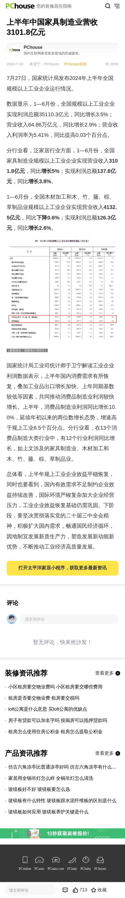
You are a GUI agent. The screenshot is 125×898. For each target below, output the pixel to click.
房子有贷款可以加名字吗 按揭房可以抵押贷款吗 (57, 720)
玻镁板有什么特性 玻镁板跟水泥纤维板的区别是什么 (62, 800)
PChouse (100, 869)
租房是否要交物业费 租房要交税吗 (43, 698)
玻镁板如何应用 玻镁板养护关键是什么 (48, 811)
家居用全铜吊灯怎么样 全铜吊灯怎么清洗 (50, 778)
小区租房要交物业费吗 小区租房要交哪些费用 (55, 686)
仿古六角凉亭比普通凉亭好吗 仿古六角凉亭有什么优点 (64, 767)
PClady (72, 869)
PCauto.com (56, 869)
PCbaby (85, 869)
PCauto (39, 869)
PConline (25, 869)
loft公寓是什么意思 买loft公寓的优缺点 (47, 709)
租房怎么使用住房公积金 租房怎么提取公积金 (55, 731)
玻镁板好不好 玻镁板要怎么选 (39, 789)
